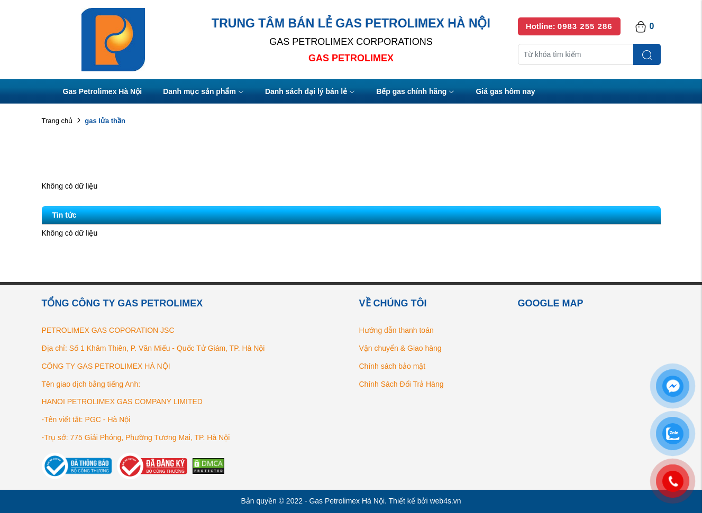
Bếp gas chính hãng (415, 92)
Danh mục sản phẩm (203, 92)
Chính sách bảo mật (392, 366)
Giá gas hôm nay (505, 91)
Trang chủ (57, 121)
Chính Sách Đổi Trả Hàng (401, 384)
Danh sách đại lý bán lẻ (310, 92)
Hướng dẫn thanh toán (396, 330)
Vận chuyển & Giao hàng (400, 348)
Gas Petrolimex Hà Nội (102, 91)
